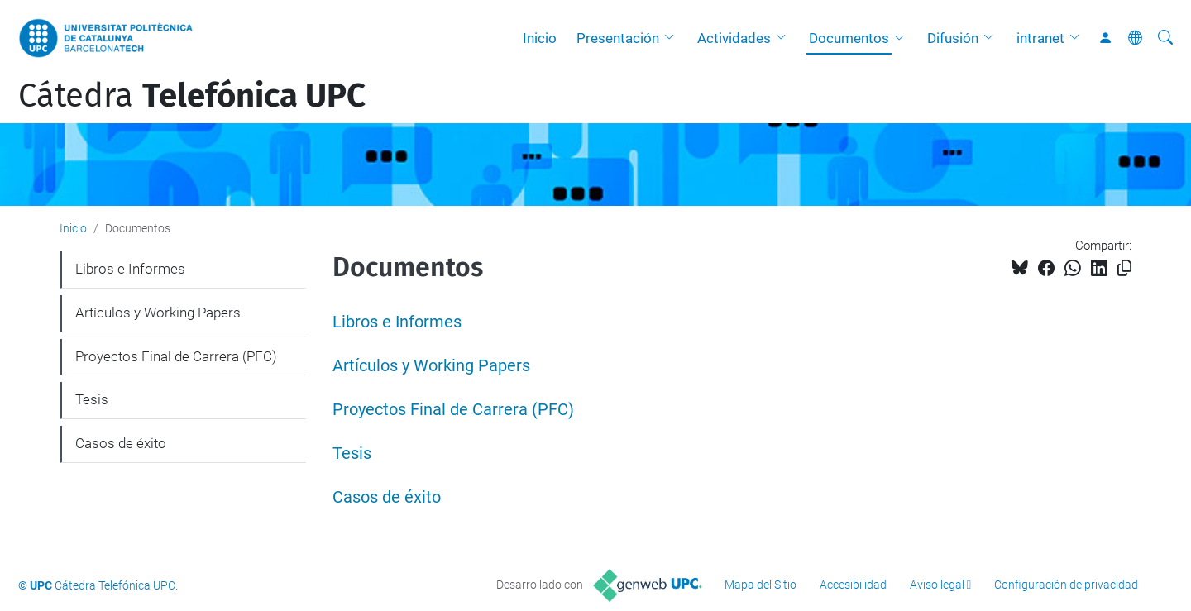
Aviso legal (937, 584)
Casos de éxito (386, 497)
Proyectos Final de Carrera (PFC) (453, 409)
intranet (1040, 38)
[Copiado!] (1124, 268)
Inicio (540, 38)
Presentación (617, 38)
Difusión (952, 38)
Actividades (734, 38)
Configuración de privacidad (1066, 584)
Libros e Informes (397, 322)
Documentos (849, 38)
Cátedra (192, 96)
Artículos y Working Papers (431, 365)
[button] (673, 38)
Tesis (351, 453)
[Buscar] (1165, 38)
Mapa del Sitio (760, 584)
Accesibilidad (853, 584)
